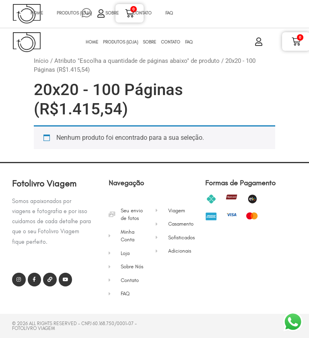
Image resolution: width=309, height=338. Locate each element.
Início (41, 60)
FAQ (169, 13)
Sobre (112, 13)
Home (37, 13)
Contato (142, 13)
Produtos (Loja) (74, 13)
